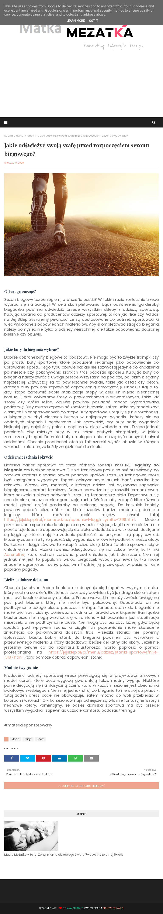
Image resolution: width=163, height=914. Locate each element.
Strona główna (14, 135)
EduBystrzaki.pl (113, 908)
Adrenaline (14, 554)
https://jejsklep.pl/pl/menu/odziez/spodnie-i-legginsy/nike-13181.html (69, 519)
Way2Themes (75, 908)
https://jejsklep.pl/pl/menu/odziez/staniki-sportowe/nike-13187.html (81, 655)
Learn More (75, 20)
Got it (93, 20)
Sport (30, 135)
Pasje (28, 739)
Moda (15, 739)
